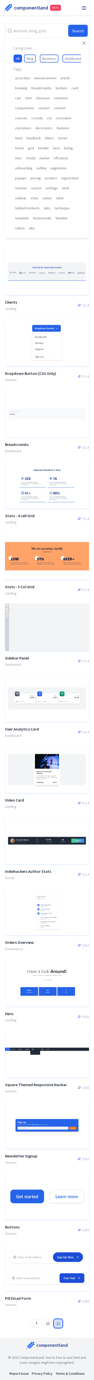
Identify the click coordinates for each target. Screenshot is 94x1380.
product (51, 178)
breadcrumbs (41, 88)
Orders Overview (19, 942)
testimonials (42, 218)
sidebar (21, 198)
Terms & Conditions (70, 1373)
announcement (45, 78)
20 (48, 1323)
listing (68, 148)
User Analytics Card (22, 729)
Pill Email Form (18, 1298)
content (59, 108)
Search (78, 30)
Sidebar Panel (17, 657)
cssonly (37, 118)
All (18, 58)
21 (58, 1323)
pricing (36, 178)
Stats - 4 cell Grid (20, 515)
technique (61, 208)
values (20, 228)
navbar (44, 158)
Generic (11, 380)
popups (21, 178)
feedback (33, 138)
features (62, 128)
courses (21, 118)
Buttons (12, 1226)
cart (18, 98)
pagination (58, 168)
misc (18, 158)
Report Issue (19, 1373)
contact (44, 108)
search (36, 188)
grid (31, 148)
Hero (9, 1013)
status (47, 198)
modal (30, 158)
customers (23, 128)
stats (34, 198)
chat (28, 98)
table (60, 198)
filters (49, 138)
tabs (47, 208)
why (32, 228)
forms (19, 148)
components (24, 108)
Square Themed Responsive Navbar (36, 1084)
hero (56, 148)
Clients (11, 302)
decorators (43, 128)
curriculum (63, 118)
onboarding (23, 168)
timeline (61, 218)
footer (63, 138)
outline (41, 168)
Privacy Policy (42, 1373)
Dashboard (73, 58)
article (65, 78)
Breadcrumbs (17, 444)
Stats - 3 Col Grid (19, 586)
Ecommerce (14, 949)
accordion (22, 78)
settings (51, 188)
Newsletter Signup (21, 1155)
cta (49, 118)
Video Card (14, 800)
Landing (11, 308)
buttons (61, 88)
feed (18, 138)
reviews (21, 188)
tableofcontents (27, 208)
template (22, 218)
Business (49, 58)
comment (61, 98)
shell (65, 188)
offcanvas (61, 158)
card (74, 88)
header (43, 148)
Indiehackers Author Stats (28, 871)
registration (70, 178)
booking (21, 88)
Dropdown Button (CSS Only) (30, 373)
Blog (30, 58)
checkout (43, 98)
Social (9, 878)
